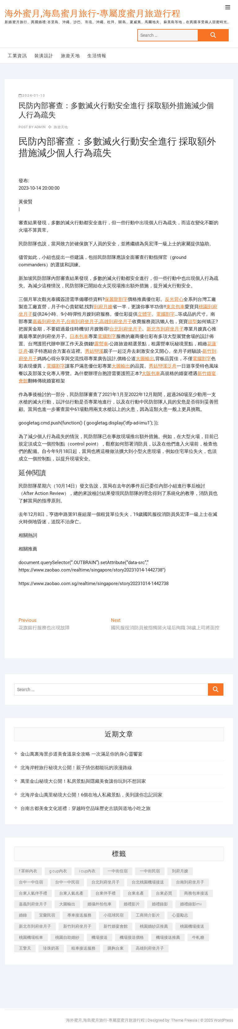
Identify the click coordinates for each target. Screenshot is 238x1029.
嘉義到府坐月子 (49, 321)
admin (39, 127)
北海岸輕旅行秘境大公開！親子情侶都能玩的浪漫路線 (76, 767)
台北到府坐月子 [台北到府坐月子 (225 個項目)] (105, 882)
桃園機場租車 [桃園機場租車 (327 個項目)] (31, 937)
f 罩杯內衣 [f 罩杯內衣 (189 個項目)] (28, 871)
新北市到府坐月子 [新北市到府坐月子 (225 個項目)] (35, 926)
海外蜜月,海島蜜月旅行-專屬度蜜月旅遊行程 (93, 13)
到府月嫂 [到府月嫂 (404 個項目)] (180, 871)
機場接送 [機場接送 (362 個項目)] (99, 937)
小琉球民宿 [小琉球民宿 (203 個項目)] (114, 915)
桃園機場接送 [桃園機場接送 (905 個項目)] (192, 926)
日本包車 (79, 336)
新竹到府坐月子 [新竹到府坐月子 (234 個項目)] (77, 926)
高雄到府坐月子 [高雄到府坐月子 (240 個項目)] (150, 948)
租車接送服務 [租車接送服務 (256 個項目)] (83, 948)
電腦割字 (165, 314)
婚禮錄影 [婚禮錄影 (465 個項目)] (160, 904)
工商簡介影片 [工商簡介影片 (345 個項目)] (148, 915)
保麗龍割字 (116, 299)
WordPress (223, 1020)
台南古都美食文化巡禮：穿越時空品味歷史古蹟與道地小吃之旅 (85, 808)
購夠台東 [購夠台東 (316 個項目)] (116, 948)
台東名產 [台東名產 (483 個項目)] (136, 893)
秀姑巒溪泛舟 (163, 366)
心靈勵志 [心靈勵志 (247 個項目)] (180, 915)
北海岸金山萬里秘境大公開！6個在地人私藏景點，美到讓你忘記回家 (91, 795)
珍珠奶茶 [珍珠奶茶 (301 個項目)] (51, 948)
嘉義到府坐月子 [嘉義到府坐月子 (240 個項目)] (33, 904)
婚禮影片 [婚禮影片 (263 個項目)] (132, 904)
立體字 (145, 314)
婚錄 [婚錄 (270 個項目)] (23, 915)
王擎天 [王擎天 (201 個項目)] (25, 948)
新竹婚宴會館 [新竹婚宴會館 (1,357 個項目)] (116, 926)
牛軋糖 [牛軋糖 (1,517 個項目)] (198, 937)
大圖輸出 (145, 358)
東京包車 (175, 307)
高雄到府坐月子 (115, 321)
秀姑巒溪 (94, 351)
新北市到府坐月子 (165, 329)
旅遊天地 (70, 55)
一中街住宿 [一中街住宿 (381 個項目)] (118, 871)
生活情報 (97, 55)
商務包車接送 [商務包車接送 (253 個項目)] (196, 893)
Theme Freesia (184, 1020)
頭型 (192, 321)
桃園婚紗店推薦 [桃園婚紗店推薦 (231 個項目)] (154, 926)
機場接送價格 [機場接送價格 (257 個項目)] (132, 937)
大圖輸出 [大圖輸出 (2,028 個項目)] (67, 904)
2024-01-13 (32, 96)
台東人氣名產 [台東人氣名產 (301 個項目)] (71, 893)
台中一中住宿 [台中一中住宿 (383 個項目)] (31, 882)
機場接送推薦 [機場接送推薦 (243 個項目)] (168, 937)
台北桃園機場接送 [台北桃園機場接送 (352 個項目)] (148, 882)
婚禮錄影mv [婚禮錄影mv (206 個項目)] (191, 904)
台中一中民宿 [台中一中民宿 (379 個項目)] (67, 882)
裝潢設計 (44, 55)
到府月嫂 (103, 307)
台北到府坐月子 (125, 329)
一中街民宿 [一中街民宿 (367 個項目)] (150, 871)
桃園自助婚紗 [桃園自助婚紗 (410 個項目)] (67, 937)
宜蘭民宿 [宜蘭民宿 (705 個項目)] (47, 915)
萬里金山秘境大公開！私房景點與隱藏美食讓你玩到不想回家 (83, 781)
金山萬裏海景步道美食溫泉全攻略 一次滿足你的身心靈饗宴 (81, 754)
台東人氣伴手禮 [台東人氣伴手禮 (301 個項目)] (33, 893)
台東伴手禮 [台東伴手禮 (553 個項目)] (105, 893)
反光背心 (174, 299)
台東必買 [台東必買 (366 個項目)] (164, 893)
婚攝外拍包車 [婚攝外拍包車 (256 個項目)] (99, 904)
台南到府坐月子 (82, 321)
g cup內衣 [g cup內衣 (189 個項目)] (58, 871)
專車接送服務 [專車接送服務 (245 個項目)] (79, 915)
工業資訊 (17, 55)
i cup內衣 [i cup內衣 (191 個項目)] (87, 871)
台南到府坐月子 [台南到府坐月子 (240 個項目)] (190, 882)
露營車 (101, 344)
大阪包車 (151, 373)
